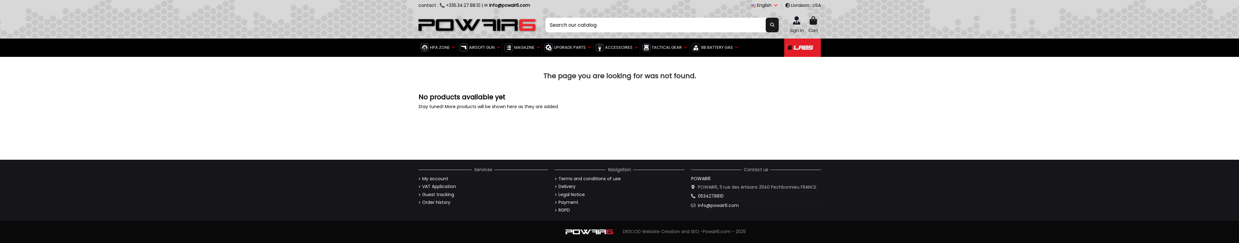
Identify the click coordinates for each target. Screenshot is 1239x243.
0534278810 (711, 196)
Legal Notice (571, 195)
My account (435, 179)
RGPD (564, 210)
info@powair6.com (718, 205)
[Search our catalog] (772, 25)
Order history (436, 202)
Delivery (567, 187)
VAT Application (439, 187)
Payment (568, 202)
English (764, 5)
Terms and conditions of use (589, 179)
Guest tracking (438, 195)
